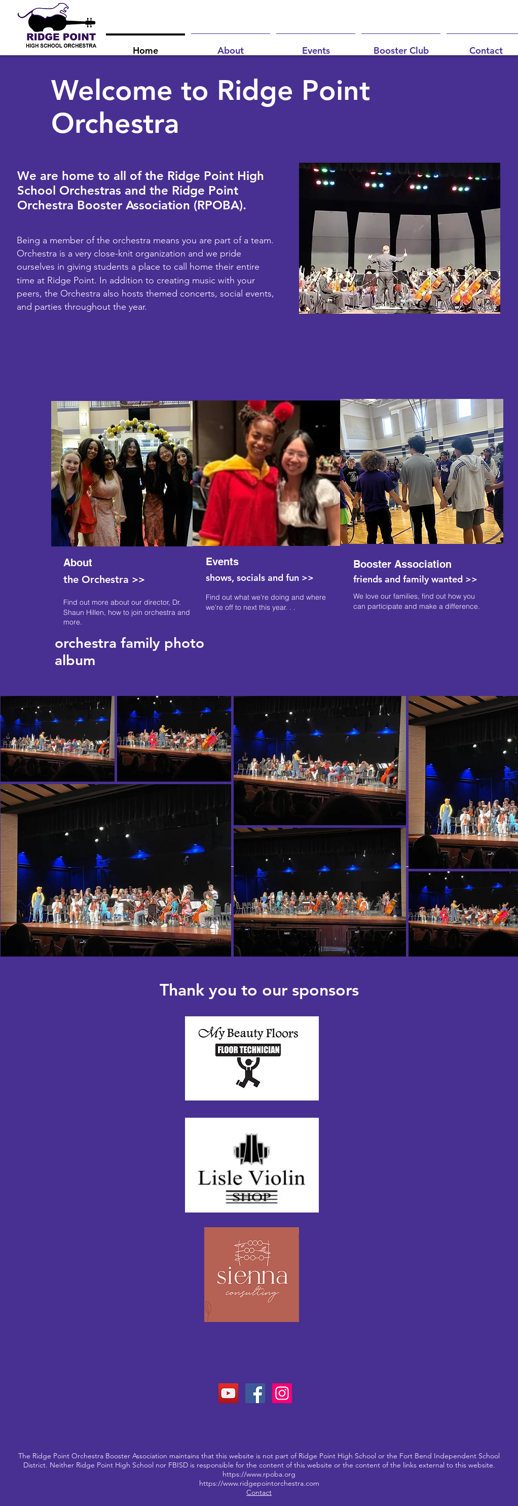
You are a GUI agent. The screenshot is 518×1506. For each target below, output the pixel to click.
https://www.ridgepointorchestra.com (259, 1483)
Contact (259, 1492)
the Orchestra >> (104, 579)
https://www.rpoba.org (259, 1474)
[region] (119, 515)
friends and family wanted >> (415, 579)
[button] (230, 46)
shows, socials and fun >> (260, 577)
